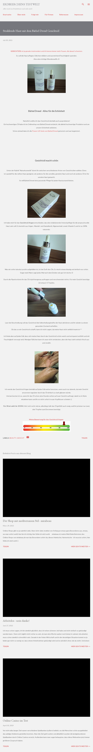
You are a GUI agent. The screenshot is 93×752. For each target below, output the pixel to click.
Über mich (21, 15)
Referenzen (63, 15)
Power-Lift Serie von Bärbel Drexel (45, 131)
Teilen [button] (84, 438)
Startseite (7, 15)
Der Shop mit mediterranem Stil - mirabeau (27, 521)
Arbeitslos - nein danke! (16, 621)
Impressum (78, 15)
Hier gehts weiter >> (80, 546)
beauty (13, 438)
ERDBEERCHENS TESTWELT (21, 4)
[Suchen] (83, 4)
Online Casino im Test (15, 720)
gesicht (20, 438)
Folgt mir (35, 15)
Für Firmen (49, 15)
